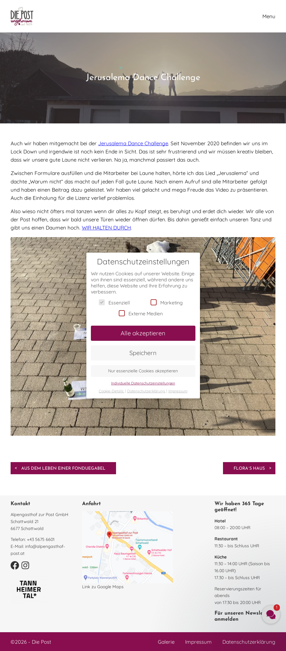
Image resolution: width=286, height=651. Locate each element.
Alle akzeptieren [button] (143, 333)
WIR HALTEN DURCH (106, 227)
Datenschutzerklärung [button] (146, 391)
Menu (268, 16)
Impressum (198, 642)
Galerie (166, 642)
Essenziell (114, 302)
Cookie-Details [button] (112, 391)
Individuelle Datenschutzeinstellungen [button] (143, 383)
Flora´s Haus (249, 468)
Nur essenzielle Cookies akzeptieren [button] (143, 371)
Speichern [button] (143, 353)
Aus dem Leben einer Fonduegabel (63, 468)
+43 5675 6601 (41, 539)
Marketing (167, 302)
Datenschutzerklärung (248, 642)
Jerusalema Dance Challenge (133, 143)
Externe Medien (141, 313)
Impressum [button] (178, 391)
